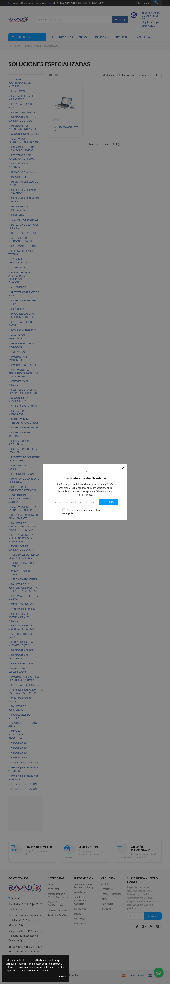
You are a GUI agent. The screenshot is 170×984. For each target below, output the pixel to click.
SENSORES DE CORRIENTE (17, 467)
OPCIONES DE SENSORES (25, 133)
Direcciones (80, 908)
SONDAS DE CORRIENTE (24, 609)
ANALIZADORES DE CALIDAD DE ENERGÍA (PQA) (23, 140)
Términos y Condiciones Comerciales (80, 900)
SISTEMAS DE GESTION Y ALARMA (23, 597)
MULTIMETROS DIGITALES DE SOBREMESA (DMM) (23, 678)
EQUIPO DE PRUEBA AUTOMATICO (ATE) (20, 644)
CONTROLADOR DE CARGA (20, 700)
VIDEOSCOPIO (19, 742)
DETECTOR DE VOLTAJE (23, 232)
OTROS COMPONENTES (24, 579)
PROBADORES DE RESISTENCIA (19, 442)
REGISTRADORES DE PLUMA (20, 106)
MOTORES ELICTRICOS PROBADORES (22, 345)
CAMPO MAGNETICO (22, 604)
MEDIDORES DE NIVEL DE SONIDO (23, 200)
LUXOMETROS (19, 176)
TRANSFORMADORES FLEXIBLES (21, 564)
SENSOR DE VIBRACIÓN (24, 784)
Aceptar (61, 976)
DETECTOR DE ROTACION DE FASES (23, 226)
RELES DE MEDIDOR (22, 663)
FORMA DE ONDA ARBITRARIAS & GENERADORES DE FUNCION (19, 277)
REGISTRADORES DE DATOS (20, 324)
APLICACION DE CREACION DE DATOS (20, 239)
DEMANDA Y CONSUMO (24, 171)
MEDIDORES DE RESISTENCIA (18, 657)
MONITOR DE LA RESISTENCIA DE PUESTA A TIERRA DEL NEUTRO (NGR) (23, 587)
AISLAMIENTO (18, 287)
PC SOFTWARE (19, 91)
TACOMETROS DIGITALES (24, 219)
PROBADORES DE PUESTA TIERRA (23, 302)
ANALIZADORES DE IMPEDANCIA (20, 337)
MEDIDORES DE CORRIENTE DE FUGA (20, 119)
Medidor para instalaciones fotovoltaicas (23, 769)
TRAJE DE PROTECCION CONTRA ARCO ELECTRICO (22, 692)
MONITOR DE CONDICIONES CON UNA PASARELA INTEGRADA (22, 526)
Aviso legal (53, 888)
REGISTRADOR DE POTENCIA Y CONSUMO (21, 157)
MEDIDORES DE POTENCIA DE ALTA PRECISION (18, 617)
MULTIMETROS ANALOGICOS (17, 358)
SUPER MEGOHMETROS (24, 406)
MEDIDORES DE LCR (22, 650)
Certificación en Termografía (25, 762)
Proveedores (80, 923)
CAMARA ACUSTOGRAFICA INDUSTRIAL (17, 734)
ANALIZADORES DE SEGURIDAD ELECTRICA (21, 627)
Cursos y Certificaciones (55, 904)
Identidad (105, 884)
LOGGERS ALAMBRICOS (24, 330)
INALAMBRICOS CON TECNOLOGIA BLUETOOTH (22, 315)
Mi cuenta (106, 908)
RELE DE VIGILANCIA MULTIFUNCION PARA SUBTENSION (20, 538)
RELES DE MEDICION (22, 473)
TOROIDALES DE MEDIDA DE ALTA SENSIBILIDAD (23, 556)
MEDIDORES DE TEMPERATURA (18, 208)
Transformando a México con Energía (58, 895)
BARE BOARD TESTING (23, 246)
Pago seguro (80, 918)
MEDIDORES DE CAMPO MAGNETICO (22, 192)
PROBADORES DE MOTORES (19, 716)
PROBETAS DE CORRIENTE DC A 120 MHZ (24, 459)
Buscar (120, 19)
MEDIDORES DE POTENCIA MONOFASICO (22, 127)
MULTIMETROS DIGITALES (25, 364)
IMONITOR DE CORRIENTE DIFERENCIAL (22, 489)
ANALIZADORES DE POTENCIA (20, 165)
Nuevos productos (57, 910)
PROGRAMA (17, 308)
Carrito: (104, 898)
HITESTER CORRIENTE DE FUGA (23, 294)
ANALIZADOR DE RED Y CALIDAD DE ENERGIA (22, 508)
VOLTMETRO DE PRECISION (18, 383)
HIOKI (56, 119)
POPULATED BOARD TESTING (20, 253)
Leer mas (44, 970)
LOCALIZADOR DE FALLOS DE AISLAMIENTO (23, 517)
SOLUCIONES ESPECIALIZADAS (17, 670)
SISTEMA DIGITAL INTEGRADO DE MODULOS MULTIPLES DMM (23, 373)
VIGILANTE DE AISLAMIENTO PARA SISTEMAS (19, 498)
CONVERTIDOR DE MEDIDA (19, 573)
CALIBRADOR (18, 267)
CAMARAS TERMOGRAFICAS (17, 261)
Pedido (77, 913)
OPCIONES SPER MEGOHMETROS (19, 399)
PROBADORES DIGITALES (24, 427)
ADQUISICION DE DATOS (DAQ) (23, 725)
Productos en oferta (58, 915)
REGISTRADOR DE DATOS (25, 685)
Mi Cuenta (142, 3)
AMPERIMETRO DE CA (23, 112)
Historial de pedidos (111, 893)
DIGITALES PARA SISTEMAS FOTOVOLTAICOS (23, 421)
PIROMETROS (18, 214)
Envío (51, 884)
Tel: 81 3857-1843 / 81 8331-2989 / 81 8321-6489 (78, 3)
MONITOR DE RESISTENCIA (17, 708)
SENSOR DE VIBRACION (24, 788)
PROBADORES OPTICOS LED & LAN (22, 451)
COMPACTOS (18, 351)
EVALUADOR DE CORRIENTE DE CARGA (20, 548)
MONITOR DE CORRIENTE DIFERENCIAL (23, 480)
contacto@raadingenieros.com (27, 3)
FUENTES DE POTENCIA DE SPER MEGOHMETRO (22, 391)
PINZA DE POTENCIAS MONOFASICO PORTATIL (21, 149)
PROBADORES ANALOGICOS (17, 413)
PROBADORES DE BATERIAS (19, 434)
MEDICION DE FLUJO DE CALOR (23, 183)
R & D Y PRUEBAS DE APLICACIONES (21, 98)
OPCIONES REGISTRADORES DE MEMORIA (19, 82)
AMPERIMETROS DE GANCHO (20, 635)
